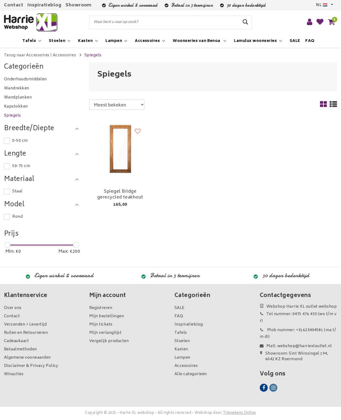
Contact (13, 5)
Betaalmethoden (20, 349)
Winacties (13, 374)
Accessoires (64, 55)
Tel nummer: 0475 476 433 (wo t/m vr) (298, 317)
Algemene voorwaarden (27, 357)
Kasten (181, 349)
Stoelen (182, 341)
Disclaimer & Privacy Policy (31, 366)
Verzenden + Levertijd (25, 324)
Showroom (79, 5)
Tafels (180, 333)
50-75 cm (21, 166)
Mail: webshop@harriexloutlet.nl (296, 346)
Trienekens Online (239, 413)
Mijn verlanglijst (105, 333)
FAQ (178, 316)
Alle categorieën (190, 374)
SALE (179, 308)
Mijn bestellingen (106, 316)
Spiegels (93, 55)
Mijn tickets (101, 324)
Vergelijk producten (109, 341)
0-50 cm (20, 140)
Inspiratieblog (44, 5)
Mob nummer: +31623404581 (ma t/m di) (298, 333)
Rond (17, 216)
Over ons (13, 308)
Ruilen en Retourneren (26, 333)
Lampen (182, 357)
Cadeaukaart (16, 341)
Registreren (100, 308)
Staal (17, 191)
